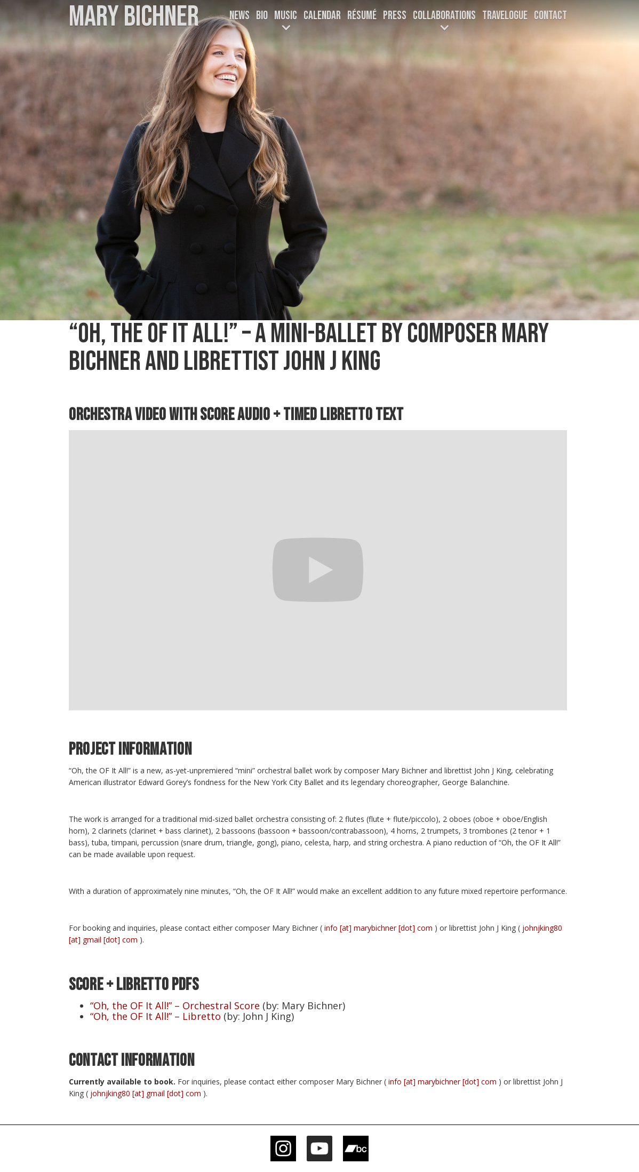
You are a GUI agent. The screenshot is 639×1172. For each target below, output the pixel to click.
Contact (550, 16)
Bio (262, 16)
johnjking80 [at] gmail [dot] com (145, 1093)
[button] (285, 22)
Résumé (362, 16)
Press (394, 16)
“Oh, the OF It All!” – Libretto (155, 1016)
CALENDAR (322, 16)
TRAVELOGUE (505, 16)
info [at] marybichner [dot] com (378, 928)
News (239, 16)
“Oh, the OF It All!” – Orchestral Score (175, 1005)
